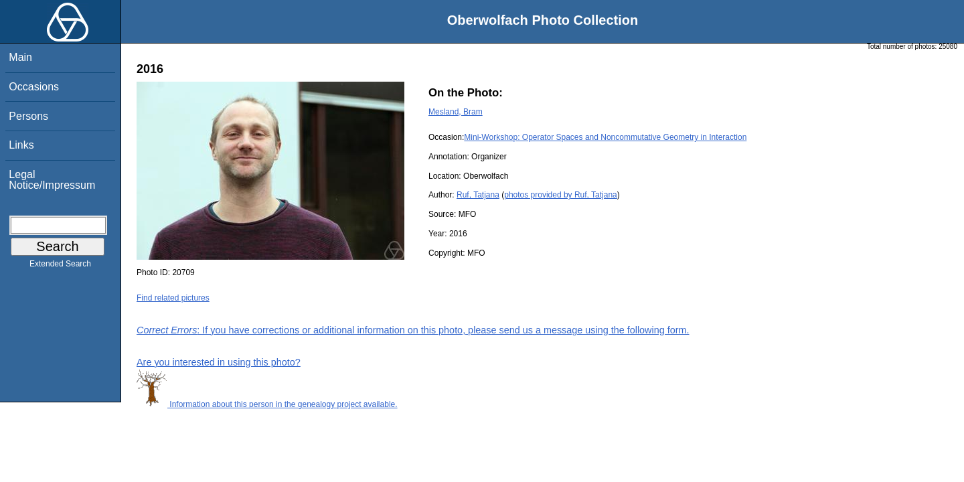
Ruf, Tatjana (478, 194)
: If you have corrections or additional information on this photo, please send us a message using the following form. (413, 330)
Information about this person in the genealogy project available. (267, 404)
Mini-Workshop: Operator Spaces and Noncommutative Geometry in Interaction (605, 137)
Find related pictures (173, 298)
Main (20, 57)
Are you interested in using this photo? (219, 362)
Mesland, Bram (455, 111)
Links (21, 145)
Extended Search (60, 266)
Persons (28, 116)
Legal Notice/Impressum (52, 180)
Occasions (34, 86)
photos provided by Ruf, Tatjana (560, 194)
